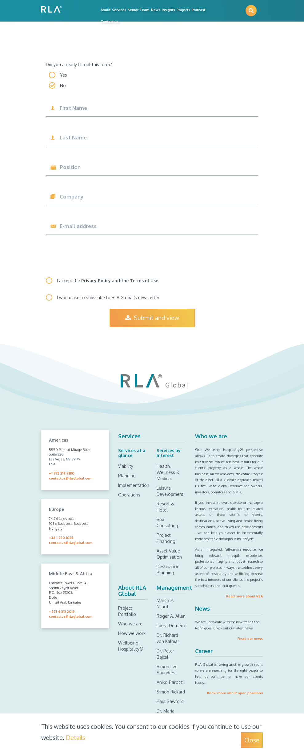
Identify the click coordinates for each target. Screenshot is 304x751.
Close (251, 740)
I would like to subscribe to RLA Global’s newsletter (108, 297)
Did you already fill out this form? (79, 64)
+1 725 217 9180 (61, 473)
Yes (63, 75)
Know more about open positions (235, 693)
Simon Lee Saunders (167, 669)
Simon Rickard (171, 691)
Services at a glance (131, 453)
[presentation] (92, 256)
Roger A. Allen (171, 616)
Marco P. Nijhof (165, 603)
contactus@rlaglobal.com (71, 478)
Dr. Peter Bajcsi (165, 654)
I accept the (107, 280)
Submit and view (152, 318)
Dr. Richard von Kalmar (168, 638)
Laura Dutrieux (171, 625)
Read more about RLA (244, 596)
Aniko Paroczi (170, 682)
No (63, 85)
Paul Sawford (170, 701)
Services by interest (169, 453)
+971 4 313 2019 (62, 611)
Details (75, 737)
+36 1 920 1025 (61, 537)
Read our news (250, 638)
